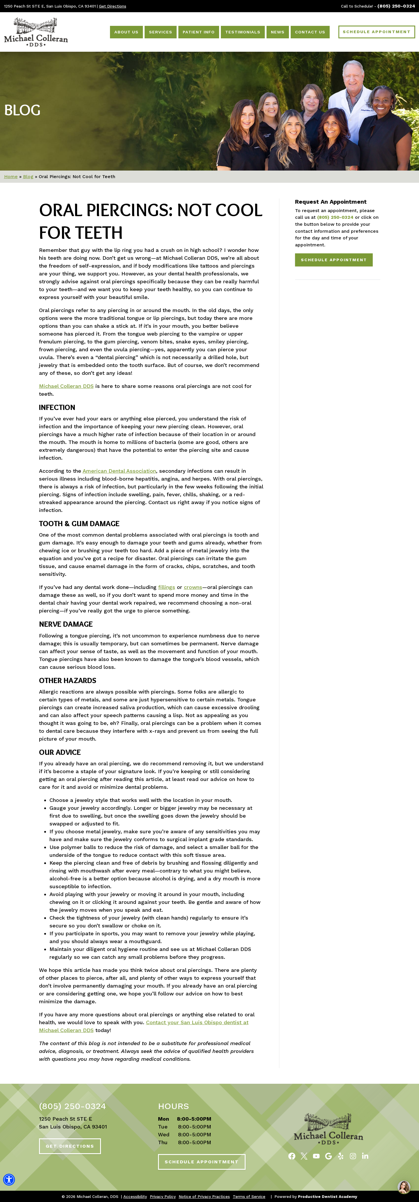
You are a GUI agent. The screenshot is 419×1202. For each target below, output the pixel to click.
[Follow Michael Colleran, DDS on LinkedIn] (365, 1155)
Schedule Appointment (334, 259)
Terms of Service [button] (249, 1196)
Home (11, 176)
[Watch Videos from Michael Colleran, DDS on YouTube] (316, 1155)
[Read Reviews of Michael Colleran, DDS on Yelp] (340, 1155)
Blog (22, 110)
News (278, 32)
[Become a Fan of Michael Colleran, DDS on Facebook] (291, 1155)
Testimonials (242, 32)
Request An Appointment (331, 201)
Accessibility (135, 1196)
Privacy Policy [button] (163, 1196)
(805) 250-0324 (396, 6)
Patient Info (199, 32)
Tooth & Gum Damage (79, 523)
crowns (193, 587)
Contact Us (310, 32)
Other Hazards (67, 680)
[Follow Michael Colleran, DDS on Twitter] (304, 1155)
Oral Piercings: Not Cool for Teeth (150, 220)
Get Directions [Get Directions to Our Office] (112, 6)
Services (160, 32)
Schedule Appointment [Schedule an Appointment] (377, 31)
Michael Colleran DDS (66, 386)
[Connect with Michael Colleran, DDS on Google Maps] (328, 1155)
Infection (57, 407)
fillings (166, 587)
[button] (9, 1181)
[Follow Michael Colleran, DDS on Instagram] (352, 1155)
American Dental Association (119, 471)
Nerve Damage (66, 624)
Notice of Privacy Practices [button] (204, 1196)
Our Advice (60, 752)
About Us (126, 32)
